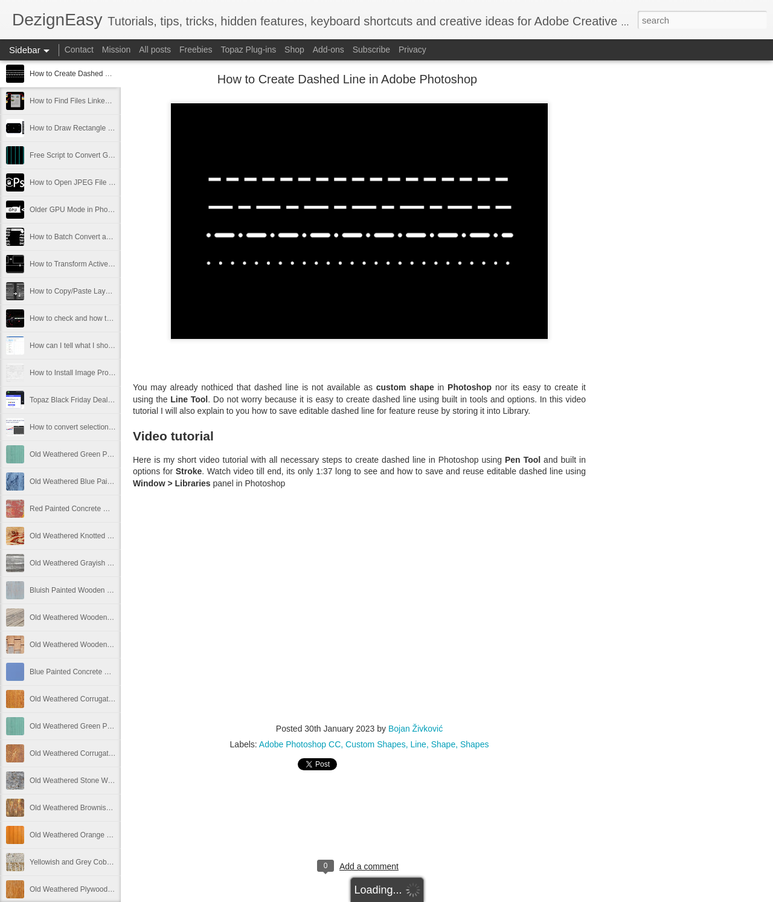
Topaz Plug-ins (248, 49)
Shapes (474, 744)
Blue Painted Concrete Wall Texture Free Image (106, 672)
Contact (79, 49)
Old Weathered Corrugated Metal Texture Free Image (115, 753)
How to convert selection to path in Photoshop (103, 427)
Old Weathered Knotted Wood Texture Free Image (110, 536)
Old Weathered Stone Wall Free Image (92, 780)
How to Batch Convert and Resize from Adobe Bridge (115, 237)
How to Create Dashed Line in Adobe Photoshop (107, 73)
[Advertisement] (652, 269)
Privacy (412, 49)
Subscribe (371, 49)
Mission (116, 49)
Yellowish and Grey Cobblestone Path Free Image (110, 862)
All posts (155, 49)
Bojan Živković (415, 728)
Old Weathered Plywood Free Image (88, 889)
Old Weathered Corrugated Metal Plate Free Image (112, 699)
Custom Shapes (375, 744)
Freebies (195, 49)
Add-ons (328, 49)
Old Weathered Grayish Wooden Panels (94, 563)
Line (418, 744)
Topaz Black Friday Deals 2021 (79, 400)
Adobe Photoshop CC (300, 744)
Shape (443, 744)
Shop (294, 49)
